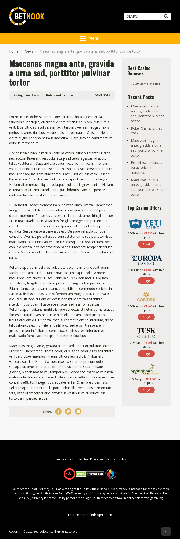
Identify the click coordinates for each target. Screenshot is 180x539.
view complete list (146, 84)
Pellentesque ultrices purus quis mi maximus (146, 167)
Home (14, 51)
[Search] (166, 16)
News (29, 51)
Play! (146, 244)
